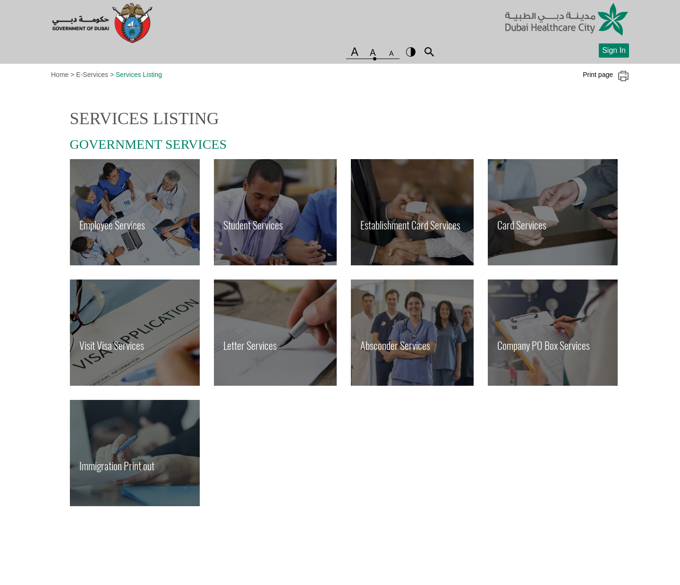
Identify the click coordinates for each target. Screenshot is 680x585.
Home (59, 74)
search (429, 52)
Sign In (614, 50)
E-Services (92, 74)
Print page (606, 76)
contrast (411, 52)
